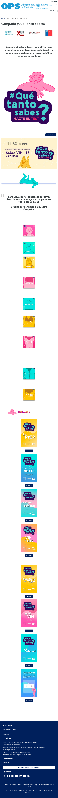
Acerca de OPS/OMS (9, 729)
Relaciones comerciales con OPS (13, 745)
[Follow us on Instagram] (12, 776)
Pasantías (6, 734)
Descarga (29, 596)
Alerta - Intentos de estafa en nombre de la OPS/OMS (20, 742)
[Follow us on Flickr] (24, 776)
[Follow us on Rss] (28, 776)
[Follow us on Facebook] (8, 776)
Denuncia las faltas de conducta (29, 767)
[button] (2, 153)
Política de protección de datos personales (16, 752)
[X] (4, 776)
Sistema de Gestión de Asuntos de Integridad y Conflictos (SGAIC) (24, 747)
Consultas (6, 762)
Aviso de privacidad (9, 750)
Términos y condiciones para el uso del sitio (17, 755)
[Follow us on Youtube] (16, 776)
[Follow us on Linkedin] (21, 776)
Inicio (3, 18)
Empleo (5, 732)
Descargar (29, 451)
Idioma (53, 1)
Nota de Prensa (51, 134)
